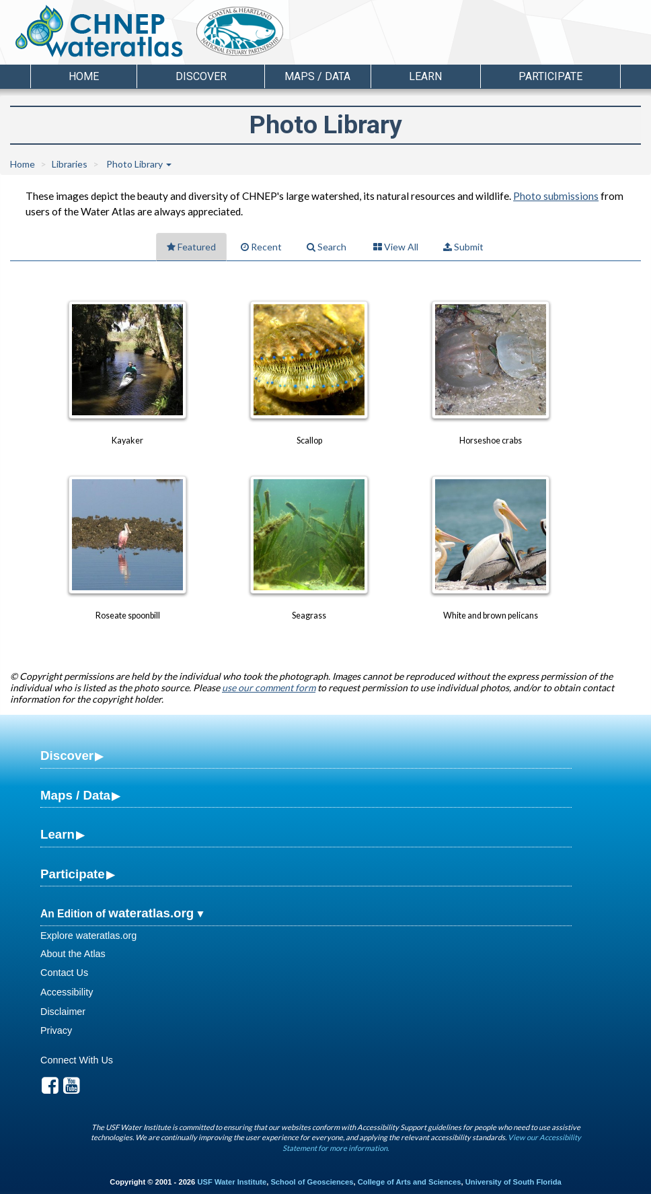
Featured (191, 246)
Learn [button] (425, 76)
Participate (72, 874)
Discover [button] (201, 76)
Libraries (69, 164)
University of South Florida (513, 1182)
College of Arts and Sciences (409, 1182)
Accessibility (66, 992)
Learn (57, 834)
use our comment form (268, 687)
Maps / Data (75, 795)
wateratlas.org (151, 913)
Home (84, 76)
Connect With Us (76, 1060)
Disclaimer (62, 1011)
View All (395, 246)
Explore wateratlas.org (88, 935)
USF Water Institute (231, 1182)
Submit (463, 246)
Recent (261, 246)
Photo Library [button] (138, 164)
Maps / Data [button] (317, 76)
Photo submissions (556, 196)
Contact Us (64, 972)
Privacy (56, 1030)
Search (326, 246)
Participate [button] (550, 76)
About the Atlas (73, 953)
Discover (66, 755)
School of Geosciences (311, 1182)
